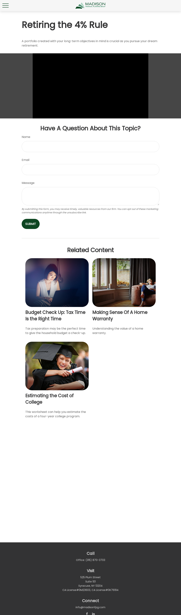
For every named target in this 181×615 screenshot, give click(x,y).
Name (26, 137)
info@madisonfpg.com (90, 607)
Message (28, 183)
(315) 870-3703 (95, 560)
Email (25, 160)
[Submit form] (31, 224)
